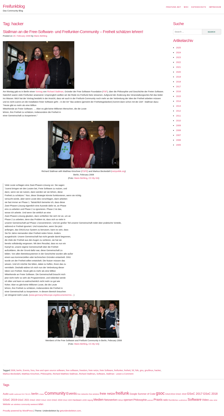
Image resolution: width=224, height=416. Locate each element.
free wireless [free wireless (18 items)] (94, 394)
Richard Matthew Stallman (65, 374)
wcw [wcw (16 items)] (215, 400)
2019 (178, 77)
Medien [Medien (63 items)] (99, 399)
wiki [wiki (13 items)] (12, 404)
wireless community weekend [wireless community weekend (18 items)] (26, 404)
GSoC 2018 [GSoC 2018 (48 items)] (210, 393)
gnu (141, 370)
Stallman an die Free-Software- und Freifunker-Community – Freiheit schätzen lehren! (73, 31)
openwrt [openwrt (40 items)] (128, 399)
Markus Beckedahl (11, 374)
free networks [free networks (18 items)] (82, 394)
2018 (178, 81)
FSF (105, 91)
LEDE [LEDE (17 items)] (84, 400)
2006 (178, 140)
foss (33, 370)
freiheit (127, 370)
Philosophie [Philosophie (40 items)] (140, 399)
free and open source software (50, 370)
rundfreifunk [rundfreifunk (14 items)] (183, 400)
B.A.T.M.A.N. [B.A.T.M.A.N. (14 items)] (26, 394)
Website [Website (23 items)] (6, 404)
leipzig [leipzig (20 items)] (90, 400)
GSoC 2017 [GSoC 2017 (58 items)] (194, 393)
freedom (83, 370)
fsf (133, 370)
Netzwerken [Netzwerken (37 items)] (110, 399)
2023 (178, 57)
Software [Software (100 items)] (194, 399)
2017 (178, 86)
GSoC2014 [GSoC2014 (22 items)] (170, 394)
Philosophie (46, 374)
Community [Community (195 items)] (55, 393)
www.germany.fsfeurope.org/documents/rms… (52, 295)
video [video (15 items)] (211, 400)
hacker (157, 370)
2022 (178, 62)
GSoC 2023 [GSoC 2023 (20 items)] (46, 400)
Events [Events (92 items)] (71, 393)
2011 (178, 115)
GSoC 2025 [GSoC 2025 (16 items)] (67, 400)
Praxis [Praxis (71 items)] (158, 399)
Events (26, 370)
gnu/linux (149, 370)
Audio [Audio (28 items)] (6, 394)
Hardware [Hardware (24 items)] (77, 400)
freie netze (94, 370)
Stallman (110, 374)
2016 (178, 91)
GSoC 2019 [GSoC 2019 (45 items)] (10, 399)
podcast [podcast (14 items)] (150, 400)
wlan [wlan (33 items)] (40, 404)
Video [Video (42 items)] (205, 399)
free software (72, 370)
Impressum (215, 7)
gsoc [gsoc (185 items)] (160, 393)
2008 (12, 370)
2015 (178, 96)
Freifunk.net (173, 7)
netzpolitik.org (118, 171)
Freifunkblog (14, 6)
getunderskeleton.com (70, 410)
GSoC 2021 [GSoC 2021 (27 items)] (23, 400)
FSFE (84, 171)
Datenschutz (198, 7)
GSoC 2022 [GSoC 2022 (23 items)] (35, 400)
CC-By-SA (93, 178)
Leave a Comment (124, 374)
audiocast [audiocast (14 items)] (17, 394)
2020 (178, 72)
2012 (178, 111)
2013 (178, 106)
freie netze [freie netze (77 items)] (107, 393)
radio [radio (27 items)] (165, 400)
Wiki (186, 7)
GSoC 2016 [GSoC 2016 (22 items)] (181, 394)
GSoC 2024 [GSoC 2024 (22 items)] (57, 400)
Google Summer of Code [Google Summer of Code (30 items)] (142, 394)
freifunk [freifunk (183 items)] (122, 393)
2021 (178, 67)
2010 (178, 120)
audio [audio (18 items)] (11, 394)
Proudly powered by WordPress (18, 410)
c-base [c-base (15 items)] (41, 394)
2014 (178, 101)
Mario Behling (40, 36)
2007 (178, 135)
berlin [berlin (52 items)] (34, 393)
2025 (178, 47)
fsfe (137, 370)
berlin (19, 370)
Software (100, 374)
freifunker (118, 370)
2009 (178, 125)
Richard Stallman (55, 91)
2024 (178, 52)
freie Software (106, 370)
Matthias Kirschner (30, 374)
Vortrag (39, 91)
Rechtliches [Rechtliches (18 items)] (173, 400)
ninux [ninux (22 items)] (120, 400)
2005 (178, 145)
